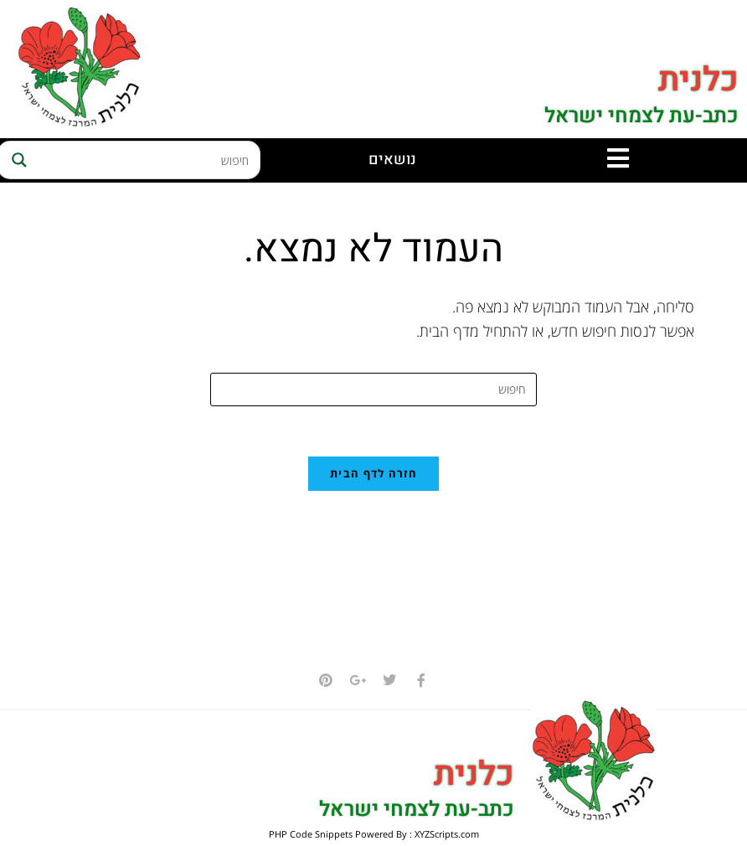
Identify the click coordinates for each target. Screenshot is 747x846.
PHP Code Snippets (311, 834)
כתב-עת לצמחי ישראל (641, 116)
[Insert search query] (373, 389)
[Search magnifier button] (16, 160)
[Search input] (145, 160)
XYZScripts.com (447, 834)
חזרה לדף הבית (373, 474)
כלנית (698, 81)
